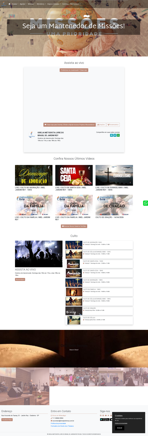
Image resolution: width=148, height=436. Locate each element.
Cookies (118, 416)
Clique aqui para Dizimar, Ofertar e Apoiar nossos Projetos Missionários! (69, 125)
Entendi (119, 428)
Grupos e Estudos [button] (53, 4)
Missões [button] (31, 4)
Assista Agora (20, 279)
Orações (101, 125)
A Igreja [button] (14, 4)
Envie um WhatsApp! (58, 415)
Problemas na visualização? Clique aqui (74, 70)
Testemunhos (113, 125)
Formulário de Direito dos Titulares (62, 426)
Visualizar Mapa (7, 419)
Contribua (65, 4)
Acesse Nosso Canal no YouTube (74, 226)
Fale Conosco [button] (74, 4)
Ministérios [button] (41, 4)
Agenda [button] (22, 4)
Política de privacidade (58, 423)
